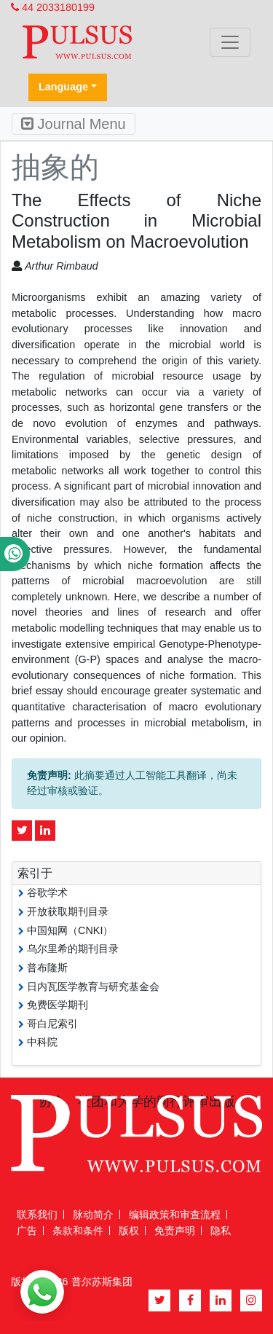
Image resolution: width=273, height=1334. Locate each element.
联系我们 (37, 1214)
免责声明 (174, 1230)
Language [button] (63, 87)
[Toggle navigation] (230, 42)
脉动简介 (93, 1214)
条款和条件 (77, 1230)
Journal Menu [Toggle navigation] (73, 124)
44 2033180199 (53, 7)
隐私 (220, 1230)
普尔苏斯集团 (101, 1281)
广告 (27, 1230)
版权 (129, 1230)
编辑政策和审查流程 (175, 1214)
